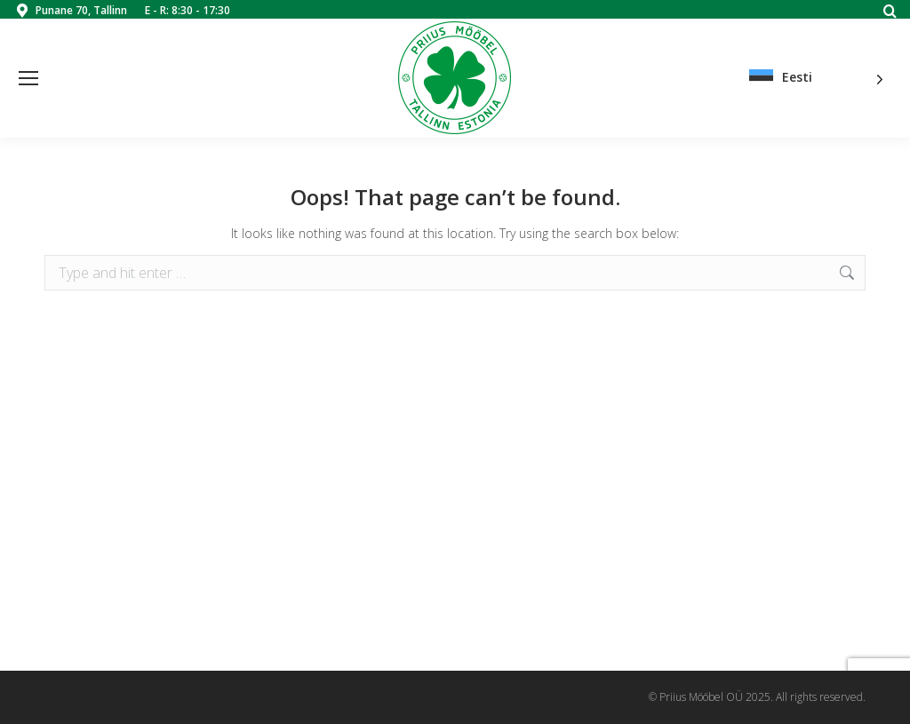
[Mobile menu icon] (28, 78)
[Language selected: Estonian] (816, 78)
